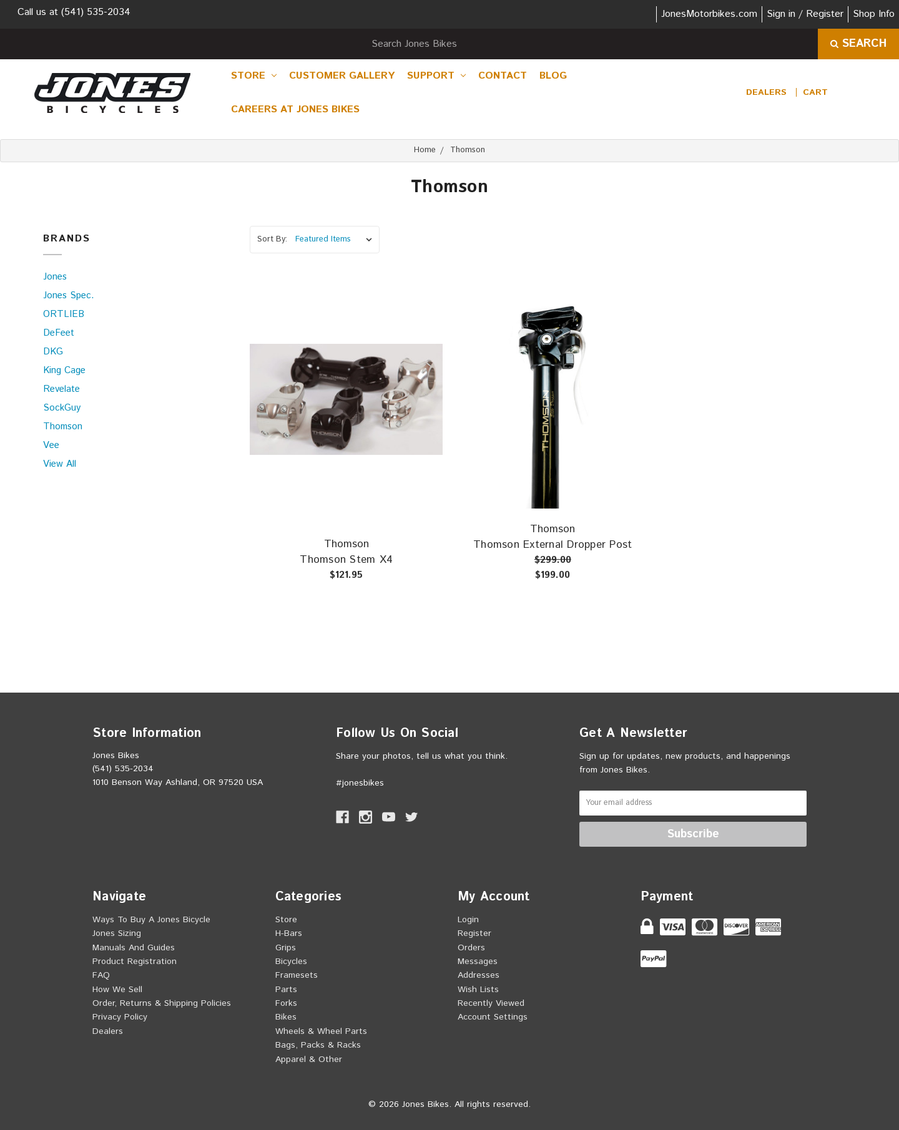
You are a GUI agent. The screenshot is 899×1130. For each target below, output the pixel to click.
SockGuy (62, 407)
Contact (502, 76)
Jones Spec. (68, 295)
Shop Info (874, 14)
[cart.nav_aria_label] (815, 92)
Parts (286, 989)
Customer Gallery (342, 76)
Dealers (766, 92)
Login (468, 919)
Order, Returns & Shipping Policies (161, 1003)
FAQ (101, 975)
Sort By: (272, 239)
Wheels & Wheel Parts (321, 1031)
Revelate (61, 389)
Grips (285, 948)
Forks (286, 1003)
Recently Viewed (491, 1003)
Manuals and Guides (133, 948)
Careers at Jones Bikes (295, 109)
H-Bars (288, 933)
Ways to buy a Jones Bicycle (151, 919)
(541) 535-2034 (95, 12)
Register (474, 933)
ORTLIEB (63, 314)
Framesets (296, 975)
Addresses (478, 975)
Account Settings (493, 1017)
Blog (553, 76)
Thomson (62, 426)
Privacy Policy (119, 1017)
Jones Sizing (116, 933)
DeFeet (58, 332)
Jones (55, 276)
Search (858, 44)
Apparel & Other (308, 1059)
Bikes (286, 1017)
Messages (478, 961)
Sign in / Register (805, 14)
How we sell (117, 989)
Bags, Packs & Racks (318, 1045)
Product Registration (134, 961)
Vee (51, 445)
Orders (471, 948)
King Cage (64, 370)
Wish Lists (478, 989)
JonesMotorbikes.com (709, 14)
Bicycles (291, 961)
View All (59, 463)
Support (436, 76)
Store (254, 76)
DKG (53, 351)
